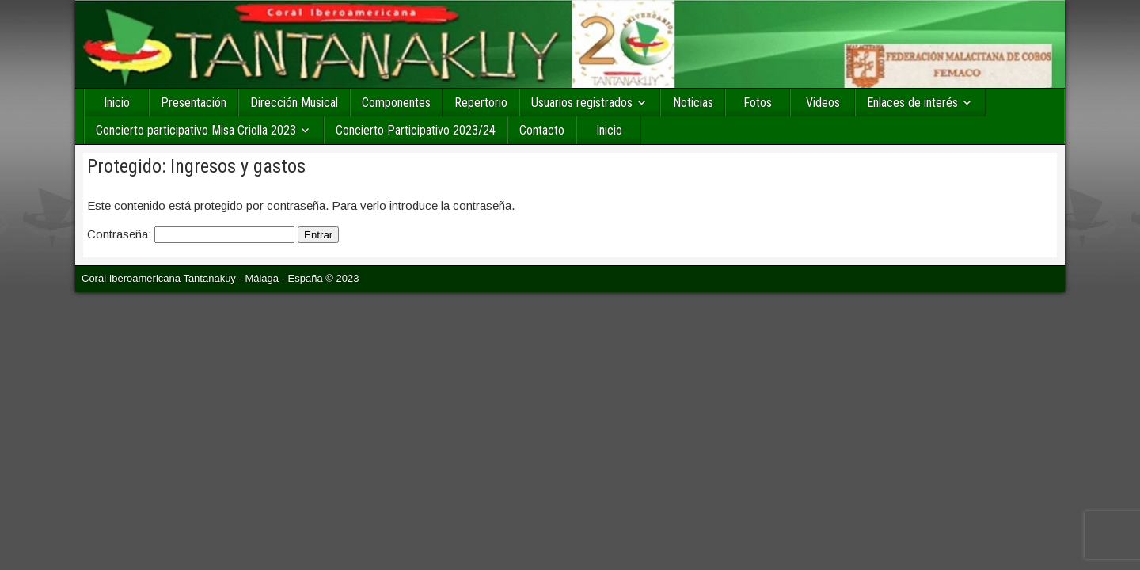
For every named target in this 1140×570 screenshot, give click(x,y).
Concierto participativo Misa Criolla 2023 (196, 130)
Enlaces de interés (912, 102)
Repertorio (480, 102)
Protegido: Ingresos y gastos (196, 166)
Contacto (541, 130)
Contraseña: (190, 234)
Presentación (193, 102)
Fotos (757, 102)
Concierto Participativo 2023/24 (416, 130)
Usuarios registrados (582, 102)
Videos (823, 102)
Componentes (396, 102)
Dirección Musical (294, 102)
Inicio (117, 102)
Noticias (693, 102)
